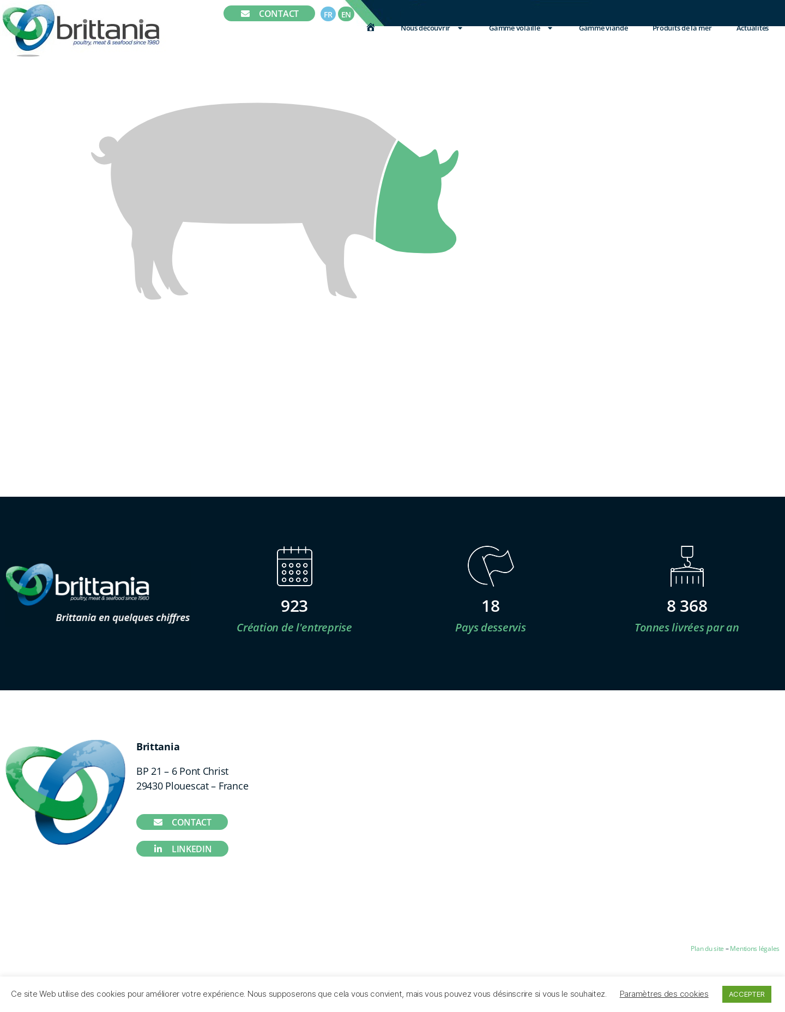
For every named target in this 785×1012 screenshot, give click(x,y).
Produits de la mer (682, 28)
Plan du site (707, 948)
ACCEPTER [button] (747, 994)
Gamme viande (603, 28)
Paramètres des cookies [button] (664, 994)
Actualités (752, 28)
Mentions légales (755, 948)
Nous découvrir (432, 28)
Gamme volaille (521, 28)
